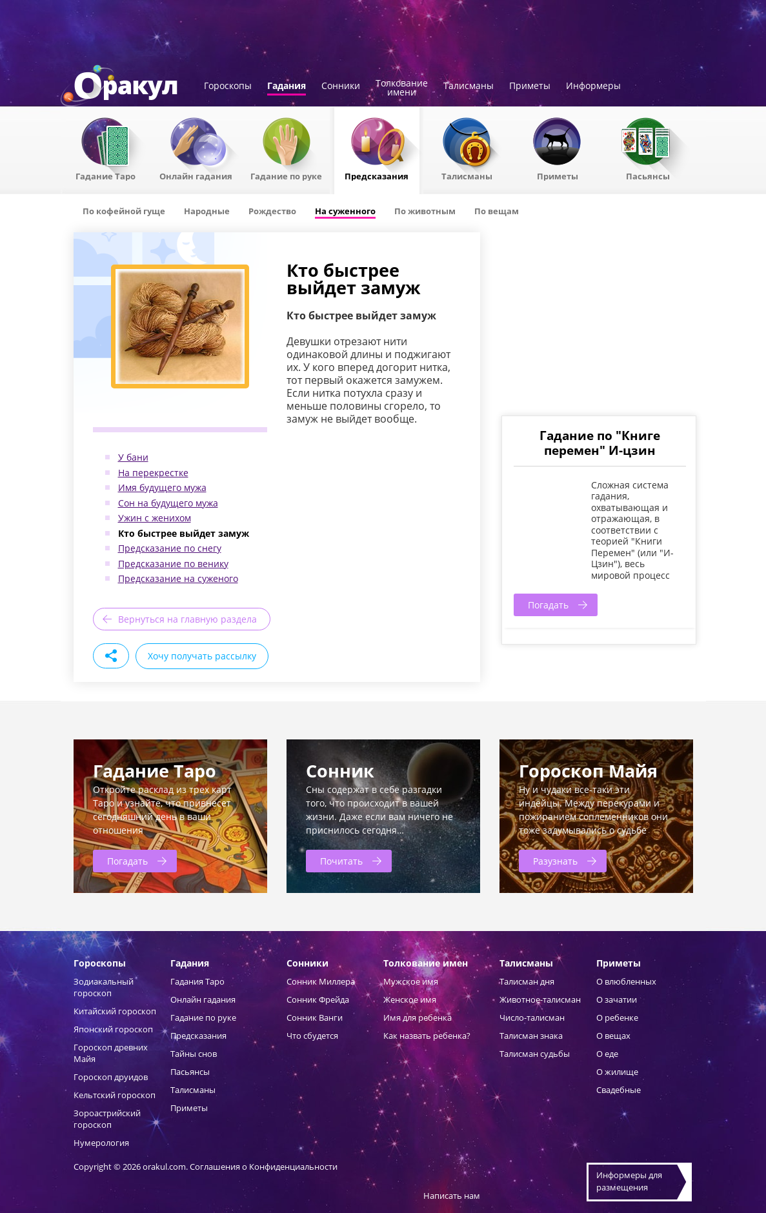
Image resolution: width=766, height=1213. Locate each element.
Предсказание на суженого (178, 578)
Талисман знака (531, 1035)
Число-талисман (532, 1017)
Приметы (529, 86)
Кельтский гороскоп (115, 1095)
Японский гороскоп (113, 1029)
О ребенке (617, 1017)
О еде (607, 1053)
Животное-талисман (540, 999)
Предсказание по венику (173, 563)
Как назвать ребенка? (426, 1035)
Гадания (286, 86)
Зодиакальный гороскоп (104, 987)
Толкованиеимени (402, 88)
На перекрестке (153, 472)
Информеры (593, 86)
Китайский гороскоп (115, 1011)
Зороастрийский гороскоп (107, 1118)
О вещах (613, 1035)
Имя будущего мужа (162, 487)
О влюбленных (626, 981)
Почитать (341, 861)
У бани (133, 457)
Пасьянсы (648, 175)
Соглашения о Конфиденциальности (264, 1166)
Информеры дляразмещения (629, 1181)
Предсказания (376, 175)
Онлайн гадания (195, 175)
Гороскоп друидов (111, 1077)
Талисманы (468, 86)
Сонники (340, 86)
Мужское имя (410, 981)
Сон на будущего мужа (168, 503)
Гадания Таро (197, 981)
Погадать (548, 605)
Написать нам (451, 1195)
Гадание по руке (286, 175)
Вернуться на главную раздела (187, 619)
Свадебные (618, 1090)
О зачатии (616, 999)
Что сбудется (312, 1035)
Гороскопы (228, 86)
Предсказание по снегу (169, 548)
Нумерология (101, 1142)
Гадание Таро (106, 175)
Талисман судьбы (534, 1053)
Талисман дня (526, 981)
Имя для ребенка (417, 1017)
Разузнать (555, 861)
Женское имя (409, 999)
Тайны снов (193, 1053)
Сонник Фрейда (318, 999)
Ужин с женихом (154, 518)
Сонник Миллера (321, 981)
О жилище (617, 1072)
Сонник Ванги (315, 1017)
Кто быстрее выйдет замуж (183, 533)
